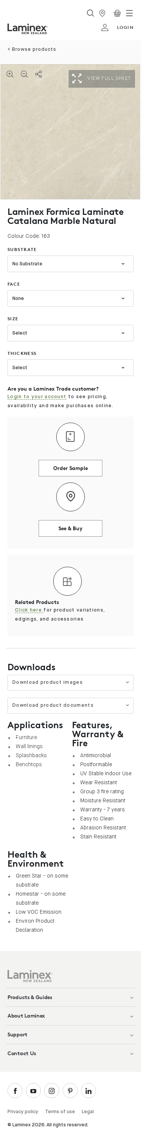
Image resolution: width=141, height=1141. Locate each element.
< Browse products (32, 49)
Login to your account (37, 396)
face (14, 284)
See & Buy (70, 528)
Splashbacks (31, 755)
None (18, 298)
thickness (22, 353)
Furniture (26, 737)
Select (19, 333)
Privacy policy (23, 1111)
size (13, 318)
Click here (29, 610)
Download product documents (70, 705)
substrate (22, 249)
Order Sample (70, 468)
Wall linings (29, 746)
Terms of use (60, 1111)
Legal (88, 1111)
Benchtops (29, 764)
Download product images (70, 682)
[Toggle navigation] (129, 13)
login (117, 27)
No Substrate (27, 264)
